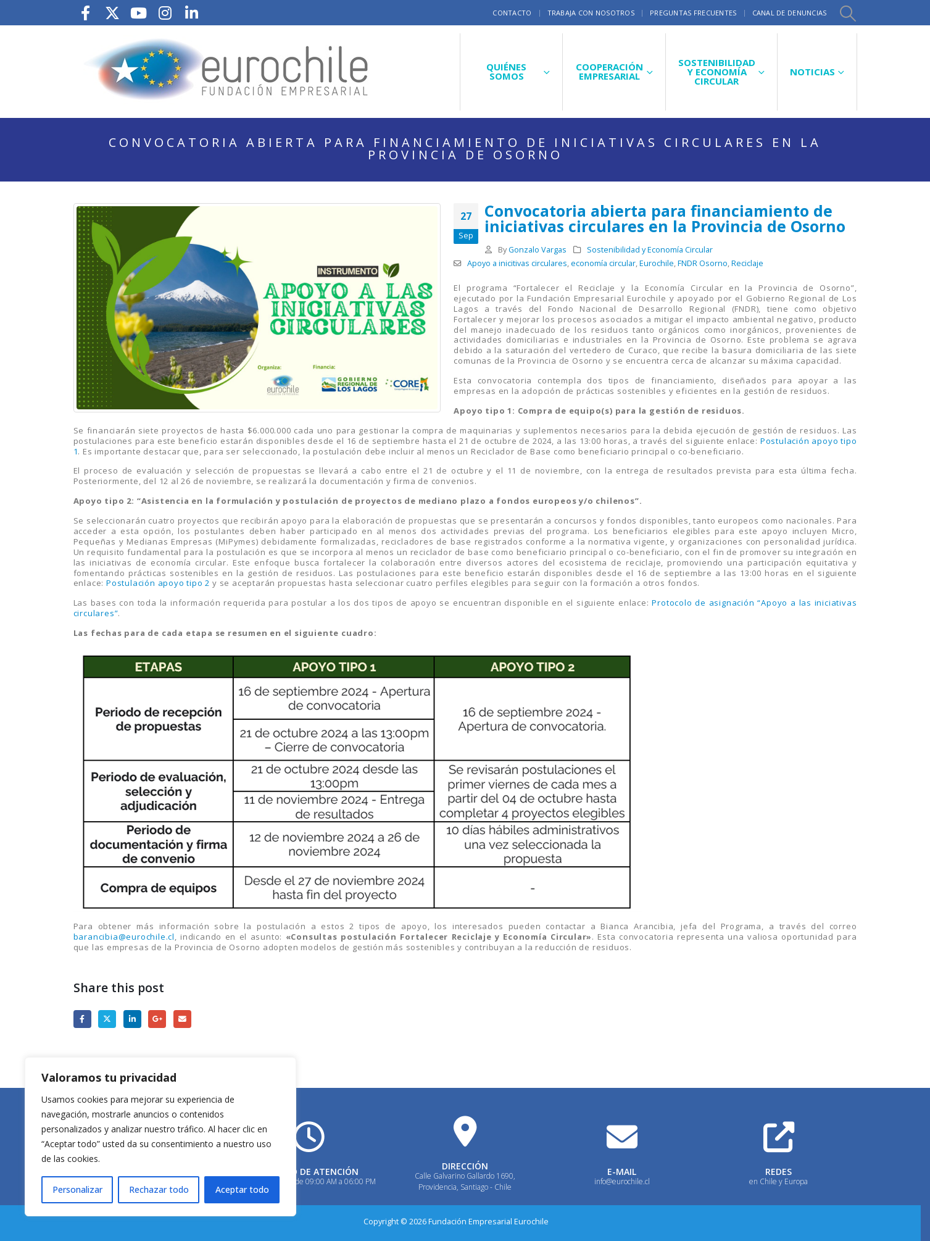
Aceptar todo (242, 1189)
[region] (160, 1136)
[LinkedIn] (192, 12)
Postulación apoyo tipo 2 (158, 582)
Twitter (107, 1019)
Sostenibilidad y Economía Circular (650, 249)
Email (182, 1019)
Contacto (511, 12)
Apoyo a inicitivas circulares (517, 263)
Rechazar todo (159, 1189)
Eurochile (656, 263)
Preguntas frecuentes (693, 12)
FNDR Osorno (703, 263)
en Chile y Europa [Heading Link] (778, 1181)
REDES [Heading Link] (778, 1171)
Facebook (82, 1019)
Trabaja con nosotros (591, 12)
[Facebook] (85, 12)
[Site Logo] (227, 71)
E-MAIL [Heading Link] (621, 1171)
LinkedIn (132, 1019)
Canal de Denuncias (789, 12)
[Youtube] (139, 12)
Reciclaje (747, 263)
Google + (157, 1019)
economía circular (603, 263)
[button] (848, 13)
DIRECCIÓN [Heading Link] (465, 1166)
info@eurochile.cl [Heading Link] (622, 1181)
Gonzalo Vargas (538, 249)
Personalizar (77, 1189)
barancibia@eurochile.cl (124, 936)
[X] (112, 12)
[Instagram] (165, 12)
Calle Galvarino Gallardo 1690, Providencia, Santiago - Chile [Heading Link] (465, 1181)
